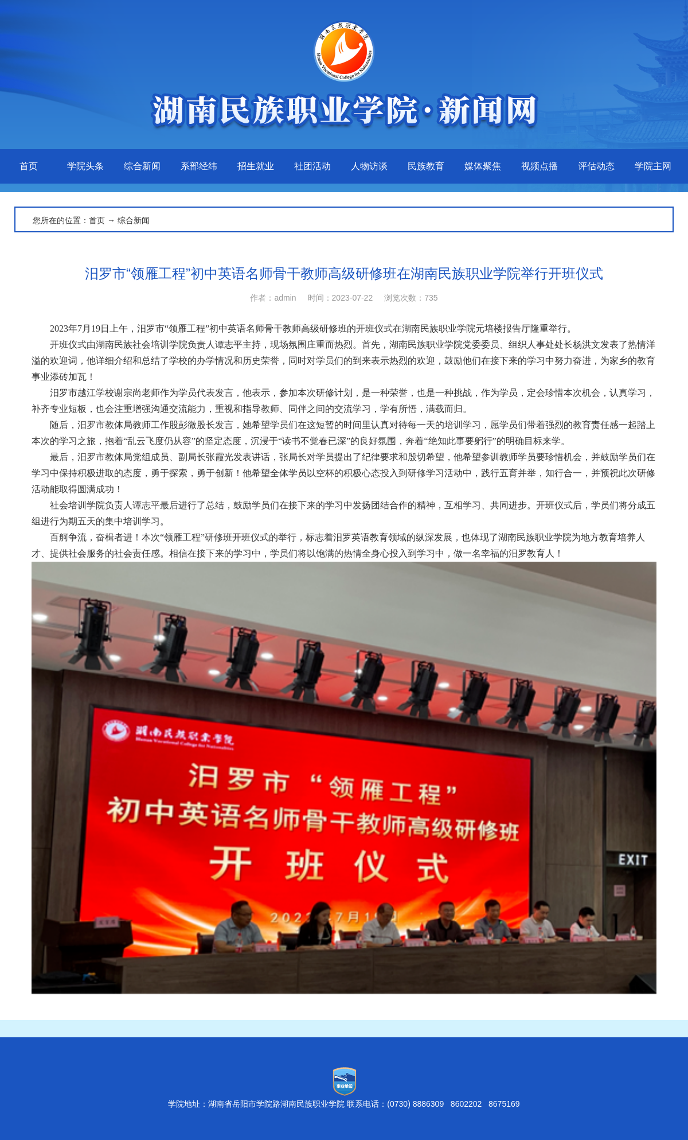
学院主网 (653, 166)
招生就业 (255, 166)
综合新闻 (142, 166)
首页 (28, 166)
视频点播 (539, 166)
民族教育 (426, 166)
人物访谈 (369, 166)
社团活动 (312, 166)
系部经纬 (199, 166)
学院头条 (85, 166)
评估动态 (596, 166)
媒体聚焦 (482, 166)
